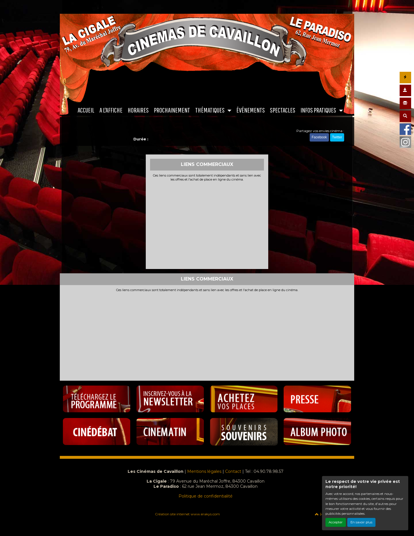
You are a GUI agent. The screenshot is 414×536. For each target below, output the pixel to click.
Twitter (337, 137)
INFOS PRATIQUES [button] (318, 110)
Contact (233, 471)
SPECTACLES (282, 110)
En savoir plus (361, 522)
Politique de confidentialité (206, 496)
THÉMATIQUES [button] (210, 110)
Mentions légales (204, 471)
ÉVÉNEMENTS (250, 110)
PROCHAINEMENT (172, 110)
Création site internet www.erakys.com (187, 514)
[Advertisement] (207, 224)
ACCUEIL (86, 110)
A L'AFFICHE (110, 110)
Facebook (319, 137)
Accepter (336, 522)
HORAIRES (138, 110)
